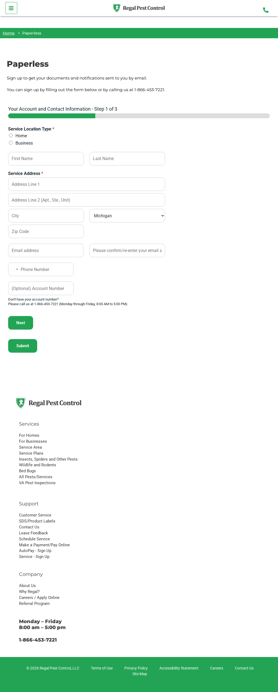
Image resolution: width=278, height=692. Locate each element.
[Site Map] (139, 674)
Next (20, 322)
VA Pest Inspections (37, 482)
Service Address (25, 173)
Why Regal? (29, 591)
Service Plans (31, 453)
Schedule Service (34, 539)
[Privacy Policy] (135, 668)
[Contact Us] (243, 668)
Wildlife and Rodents (37, 465)
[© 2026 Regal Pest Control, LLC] (52, 668)
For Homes (29, 435)
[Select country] (14, 269)
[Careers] (215, 668)
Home (21, 135)
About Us (27, 585)
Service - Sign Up (34, 556)
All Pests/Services (35, 476)
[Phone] (41, 269)
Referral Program (34, 603)
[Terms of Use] (101, 668)
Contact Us (29, 527)
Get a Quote (188, 400)
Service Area (30, 447)
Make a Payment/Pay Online (44, 545)
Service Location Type (31, 129)
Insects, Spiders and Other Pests (48, 459)
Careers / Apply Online (39, 597)
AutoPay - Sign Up (35, 550)
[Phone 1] (265, 10)
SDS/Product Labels (37, 521)
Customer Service (35, 515)
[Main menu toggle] (11, 8)
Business (24, 143)
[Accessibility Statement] (178, 668)
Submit (22, 345)
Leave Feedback (33, 533)
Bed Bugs (27, 470)
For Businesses (33, 441)
